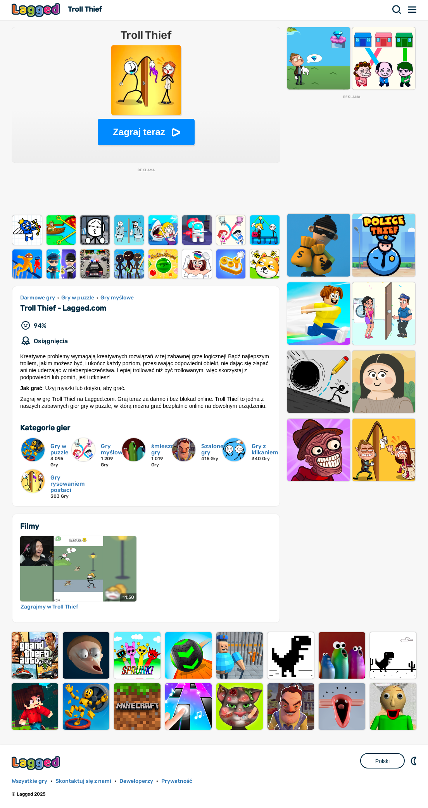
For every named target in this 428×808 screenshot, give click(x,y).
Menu (412, 9)
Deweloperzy (136, 781)
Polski (382, 761)
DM (414, 760)
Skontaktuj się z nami (83, 781)
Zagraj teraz (139, 132)
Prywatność (176, 781)
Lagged (37, 10)
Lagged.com (37, 763)
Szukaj (397, 9)
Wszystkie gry (29, 781)
